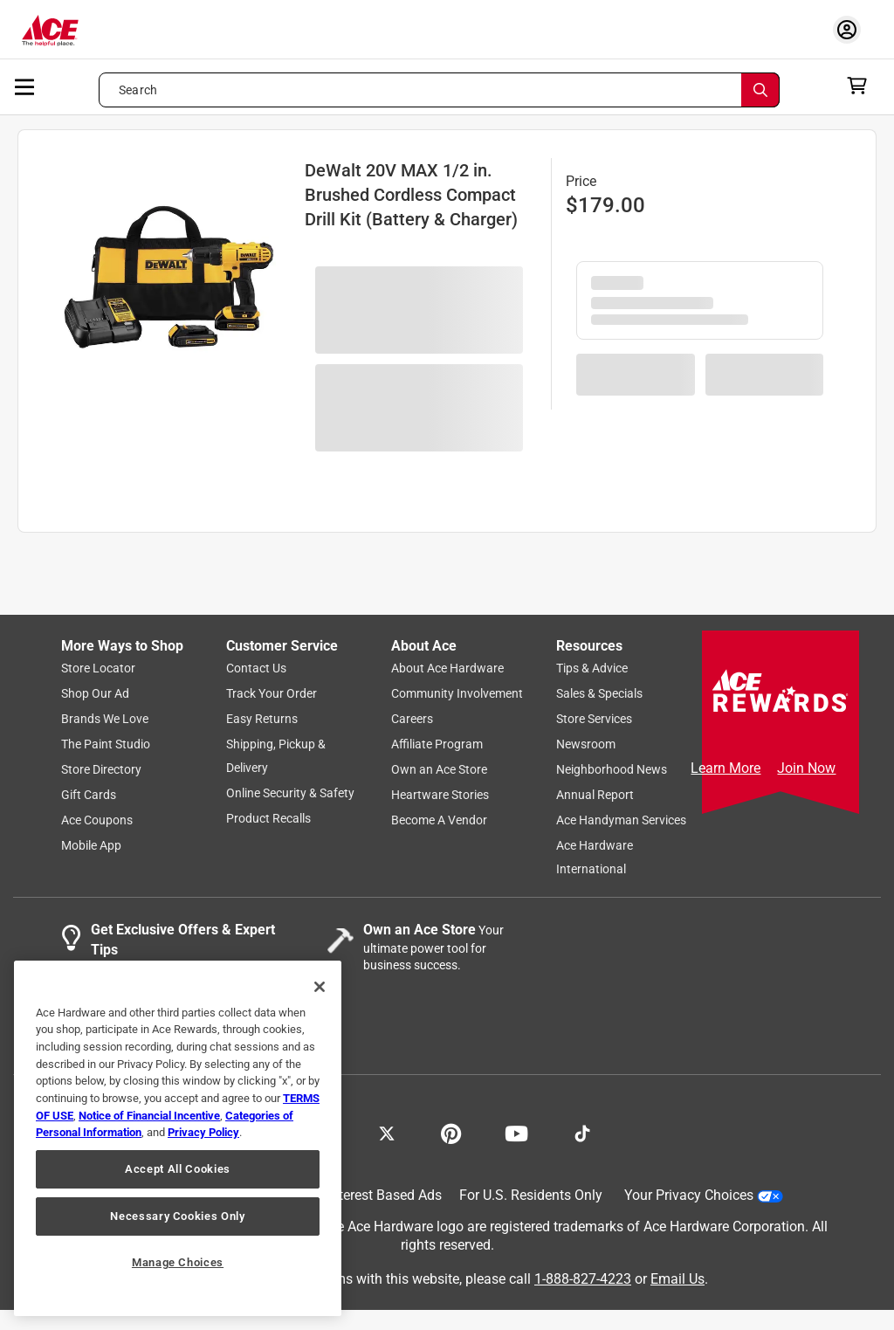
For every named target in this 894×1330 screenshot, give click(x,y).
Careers (412, 719)
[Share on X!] (386, 1132)
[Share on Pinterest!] (451, 1132)
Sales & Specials (599, 693)
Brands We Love (104, 719)
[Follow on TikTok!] (582, 1132)
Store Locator (98, 668)
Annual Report (595, 795)
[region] (177, 1138)
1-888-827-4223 (582, 1279)
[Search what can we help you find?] (439, 89)
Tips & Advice (592, 668)
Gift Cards (88, 795)
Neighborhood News (611, 769)
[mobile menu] (25, 85)
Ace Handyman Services (621, 820)
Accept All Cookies (177, 1168)
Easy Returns (262, 719)
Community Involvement (457, 693)
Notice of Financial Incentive (149, 1115)
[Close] (319, 987)
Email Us (677, 1279)
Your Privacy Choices (703, 1195)
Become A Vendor (439, 820)
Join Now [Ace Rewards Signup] (806, 768)
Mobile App (91, 845)
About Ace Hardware (447, 668)
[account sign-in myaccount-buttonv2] (851, 29)
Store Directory (101, 769)
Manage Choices (178, 1262)
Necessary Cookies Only (177, 1216)
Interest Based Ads (384, 1195)
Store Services (594, 719)
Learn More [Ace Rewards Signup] (725, 768)
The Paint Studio (105, 744)
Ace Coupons (97, 820)
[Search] (760, 89)
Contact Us (256, 668)
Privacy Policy (203, 1132)
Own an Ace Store (439, 769)
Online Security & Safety (290, 793)
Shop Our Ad (95, 693)
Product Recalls (268, 818)
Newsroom (585, 744)
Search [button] (138, 90)
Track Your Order (271, 693)
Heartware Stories (440, 795)
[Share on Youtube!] (516, 1132)
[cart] (862, 85)
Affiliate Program (437, 744)
